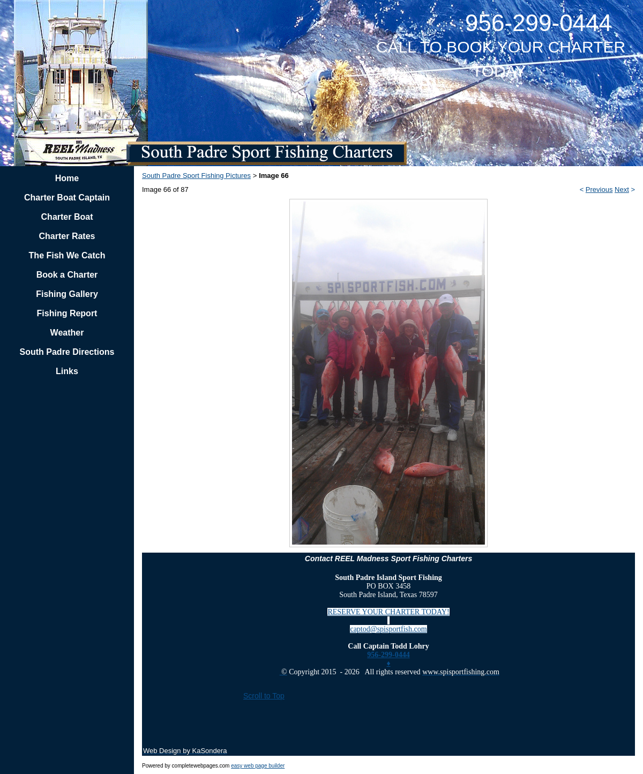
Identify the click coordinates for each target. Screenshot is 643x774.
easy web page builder (258, 766)
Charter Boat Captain (67, 197)
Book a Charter (67, 274)
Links (67, 371)
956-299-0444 (388, 655)
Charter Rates (67, 236)
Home (67, 178)
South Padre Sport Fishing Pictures (196, 176)
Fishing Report (67, 313)
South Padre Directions (67, 351)
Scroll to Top (264, 695)
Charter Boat (67, 216)
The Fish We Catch (67, 255)
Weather (67, 332)
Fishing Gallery (67, 294)
